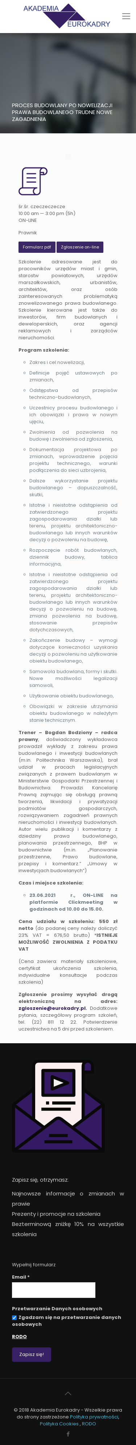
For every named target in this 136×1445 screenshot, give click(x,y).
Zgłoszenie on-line (80, 247)
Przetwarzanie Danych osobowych (57, 1308)
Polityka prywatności (94, 1416)
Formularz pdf (37, 247)
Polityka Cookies (60, 1423)
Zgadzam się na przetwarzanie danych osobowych (66, 1321)
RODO (19, 1336)
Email (21, 1277)
